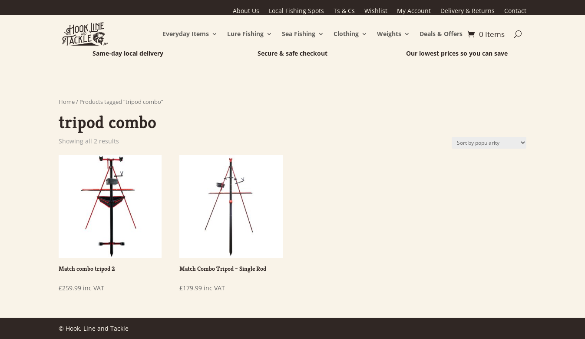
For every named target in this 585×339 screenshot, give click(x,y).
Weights (389, 34)
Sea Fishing (298, 34)
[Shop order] (489, 143)
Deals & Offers (441, 34)
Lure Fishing (245, 34)
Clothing (346, 34)
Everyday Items (185, 34)
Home (67, 102)
